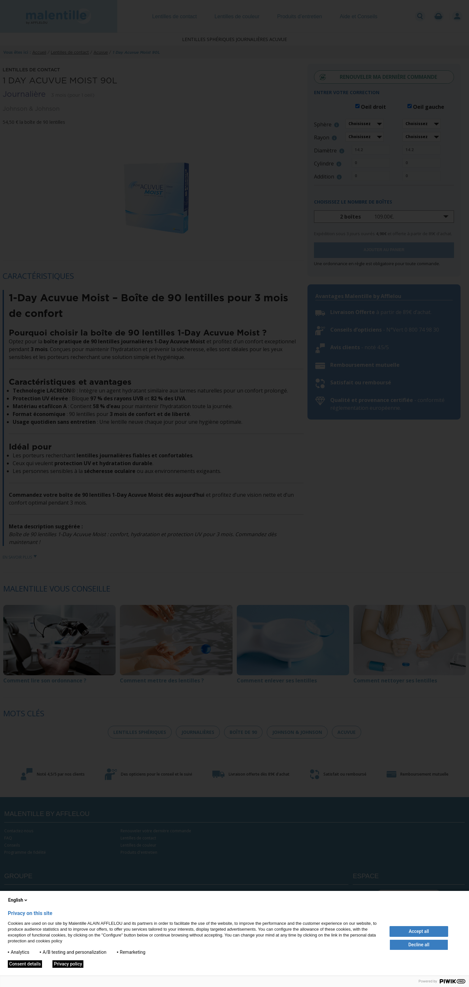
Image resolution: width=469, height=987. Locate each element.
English (18, 900)
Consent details (25, 963)
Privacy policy (68, 963)
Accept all (419, 931)
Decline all (419, 944)
